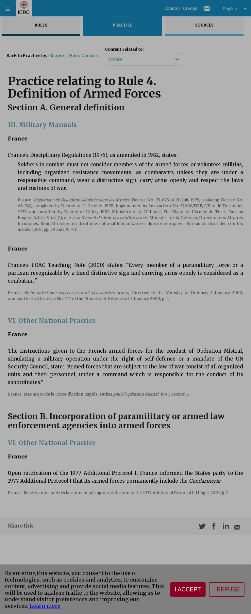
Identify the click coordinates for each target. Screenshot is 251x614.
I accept (188, 589)
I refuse (226, 589)
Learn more (44, 606)
